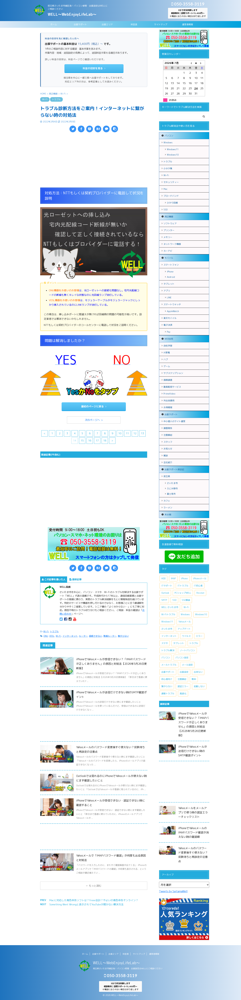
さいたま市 (172, 483)
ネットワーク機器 (172, 243)
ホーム (53, 24)
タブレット (169, 283)
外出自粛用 (169, 400)
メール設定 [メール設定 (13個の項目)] (187, 664)
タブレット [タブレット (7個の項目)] (178, 643)
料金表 (134, 24)
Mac (166, 188)
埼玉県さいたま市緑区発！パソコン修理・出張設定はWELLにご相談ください (127, 968)
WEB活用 (169, 338)
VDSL (51, 635)
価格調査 (168, 379)
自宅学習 (168, 345)
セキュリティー (171, 182)
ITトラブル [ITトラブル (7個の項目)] (183, 585)
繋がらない (123, 635)
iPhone (170, 271)
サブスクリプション (173, 373)
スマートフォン (171, 264)
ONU (46, 635)
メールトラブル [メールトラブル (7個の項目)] (169, 664)
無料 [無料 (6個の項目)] (194, 679)
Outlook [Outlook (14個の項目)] (165, 592)
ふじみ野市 (172, 488)
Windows (168, 142)
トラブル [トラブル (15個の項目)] (193, 643)
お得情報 (168, 407)
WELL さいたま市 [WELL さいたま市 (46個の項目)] (169, 607)
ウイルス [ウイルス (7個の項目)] (186, 635)
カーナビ (168, 250)
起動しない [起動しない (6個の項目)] (199, 686)
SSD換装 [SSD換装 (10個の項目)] (186, 600)
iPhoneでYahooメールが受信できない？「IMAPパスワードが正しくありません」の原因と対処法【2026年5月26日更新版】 (111, 663)
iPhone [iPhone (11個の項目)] (184, 578)
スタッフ (168, 441)
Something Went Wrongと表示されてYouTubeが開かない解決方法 (86, 904)
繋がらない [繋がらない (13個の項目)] (166, 686)
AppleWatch (173, 311)
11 (127, 433)
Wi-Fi (46, 631)
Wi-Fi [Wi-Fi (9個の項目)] (186, 607)
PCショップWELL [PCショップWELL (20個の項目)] (183, 592)
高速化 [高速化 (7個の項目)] (183, 693)
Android (171, 276)
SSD (166, 209)
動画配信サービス (172, 386)
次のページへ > (94, 420)
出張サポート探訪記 (174, 469)
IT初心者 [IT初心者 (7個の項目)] (198, 585)
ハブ (166, 359)
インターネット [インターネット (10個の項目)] (169, 635)
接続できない (95, 635)
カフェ (167, 500)
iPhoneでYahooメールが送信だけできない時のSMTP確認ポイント (192, 751)
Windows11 (173, 149)
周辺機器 (169, 216)
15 (82, 440)
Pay (168, 331)
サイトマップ (160, 24)
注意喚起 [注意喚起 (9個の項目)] (182, 679)
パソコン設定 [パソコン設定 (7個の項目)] (181, 657)
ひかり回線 (172, 202)
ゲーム (167, 366)
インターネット (70, 635)
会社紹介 (168, 462)
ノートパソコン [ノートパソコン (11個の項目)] (187, 650)
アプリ (167, 290)
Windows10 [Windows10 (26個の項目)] (201, 614)
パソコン (169, 135)
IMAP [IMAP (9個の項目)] (173, 578)
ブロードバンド (171, 195)
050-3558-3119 (187, 3)
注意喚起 (168, 434)
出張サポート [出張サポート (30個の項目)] (167, 671)
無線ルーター (109, 635)
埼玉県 (167, 476)
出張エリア (107, 24)
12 (134, 433)
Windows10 (173, 154)
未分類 (168, 514)
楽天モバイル (170, 318)
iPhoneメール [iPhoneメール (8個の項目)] (199, 578)
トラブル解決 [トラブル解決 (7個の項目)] (167, 650)
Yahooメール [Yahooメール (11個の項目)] (184, 621)
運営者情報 (187, 24)
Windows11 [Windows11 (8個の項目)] (167, 621)
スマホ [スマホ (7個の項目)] (164, 643)
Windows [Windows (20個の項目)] (185, 614)
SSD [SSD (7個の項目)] (174, 600)
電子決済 (168, 324)
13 (142, 433)
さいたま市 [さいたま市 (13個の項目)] (166, 628)
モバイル (169, 257)
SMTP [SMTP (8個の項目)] (164, 600)
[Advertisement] (93, 160)
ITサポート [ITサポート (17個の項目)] (166, 585)
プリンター (169, 230)
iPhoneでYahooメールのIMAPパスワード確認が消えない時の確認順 (193, 832)
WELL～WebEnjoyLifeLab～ (72, 14)
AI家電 (167, 352)
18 (104, 440)
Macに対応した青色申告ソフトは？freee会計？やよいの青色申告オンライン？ (93, 900)
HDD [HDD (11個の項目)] (163, 578)
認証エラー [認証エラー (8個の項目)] (183, 686)
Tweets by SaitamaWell (173, 891)
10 (119, 433)
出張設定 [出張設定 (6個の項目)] (184, 671)
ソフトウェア (170, 223)
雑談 (166, 455)
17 (97, 440)
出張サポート (80, 24)
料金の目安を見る (94, 68)
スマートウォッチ (172, 304)
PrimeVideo (169, 393)
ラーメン (168, 507)
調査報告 (168, 428)
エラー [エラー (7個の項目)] (199, 635)
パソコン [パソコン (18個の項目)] (165, 657)
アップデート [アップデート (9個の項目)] (184, 628)
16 (89, 440)
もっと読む (95, 885)
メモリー (168, 237)
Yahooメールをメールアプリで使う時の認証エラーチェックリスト (193, 812)
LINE (169, 297)
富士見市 (171, 493)
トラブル (54, 631)
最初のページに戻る (93, 406)
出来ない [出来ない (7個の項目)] (198, 671)
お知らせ (168, 448)
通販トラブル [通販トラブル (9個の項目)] (167, 693)
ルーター (83, 635)
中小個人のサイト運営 (174, 421)
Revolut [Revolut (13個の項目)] (200, 592)
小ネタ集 (168, 168)
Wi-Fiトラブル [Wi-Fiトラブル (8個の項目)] (168, 614)
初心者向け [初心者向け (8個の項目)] (166, 679)
